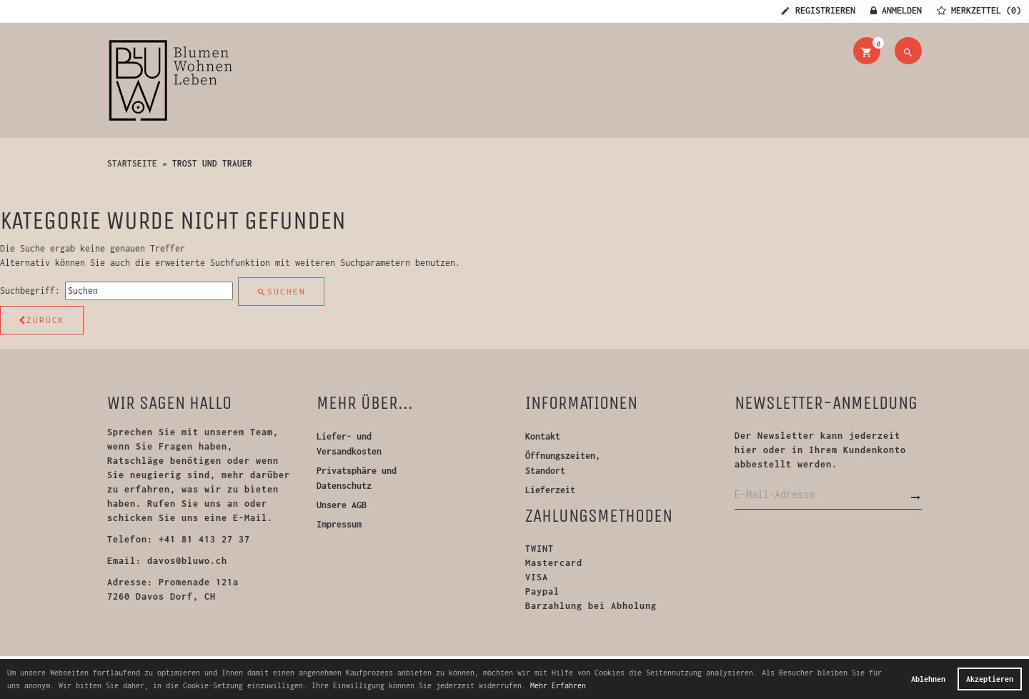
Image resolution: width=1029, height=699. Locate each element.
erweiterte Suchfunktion (212, 262)
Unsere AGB (342, 505)
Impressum (339, 524)
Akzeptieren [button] (989, 679)
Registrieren (817, 10)
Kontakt (542, 436)
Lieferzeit (550, 490)
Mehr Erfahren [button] (558, 685)
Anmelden (896, 10)
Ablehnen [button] (928, 679)
